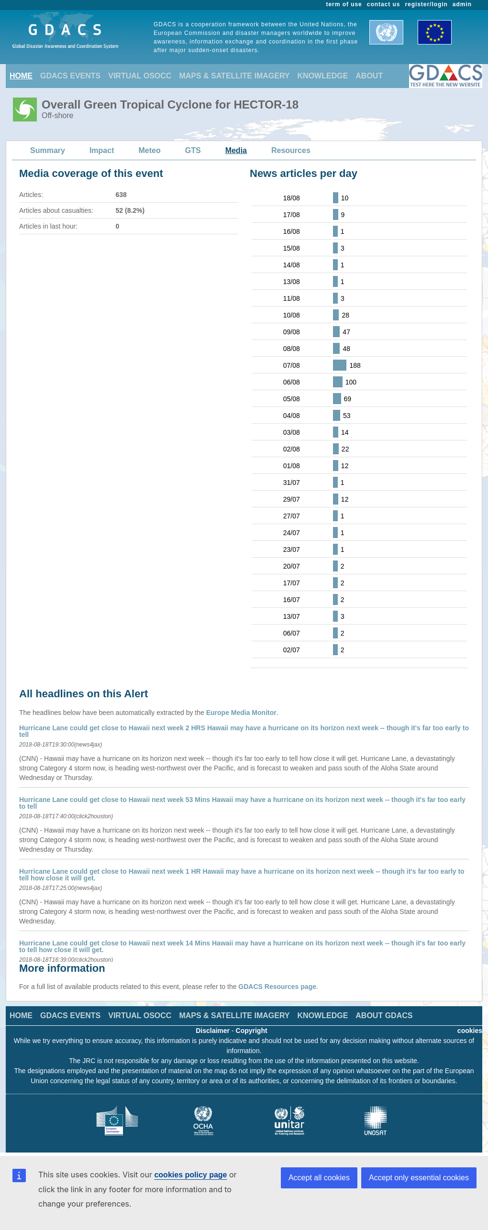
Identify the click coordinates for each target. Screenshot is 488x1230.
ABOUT (369, 76)
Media (236, 150)
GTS (193, 150)
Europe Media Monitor (241, 712)
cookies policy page (190, 1175)
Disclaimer (213, 1030)
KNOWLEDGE (323, 76)
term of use (344, 4)
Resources (291, 150)
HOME (21, 76)
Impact (101, 150)
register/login (426, 4)
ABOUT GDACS (383, 1015)
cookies (469, 1030)
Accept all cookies (319, 1178)
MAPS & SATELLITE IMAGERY (234, 76)
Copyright (251, 1030)
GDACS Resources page (277, 986)
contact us (383, 4)
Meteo (150, 150)
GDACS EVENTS (70, 76)
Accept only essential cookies (419, 1178)
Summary (47, 150)
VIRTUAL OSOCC (139, 76)
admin (462, 4)
